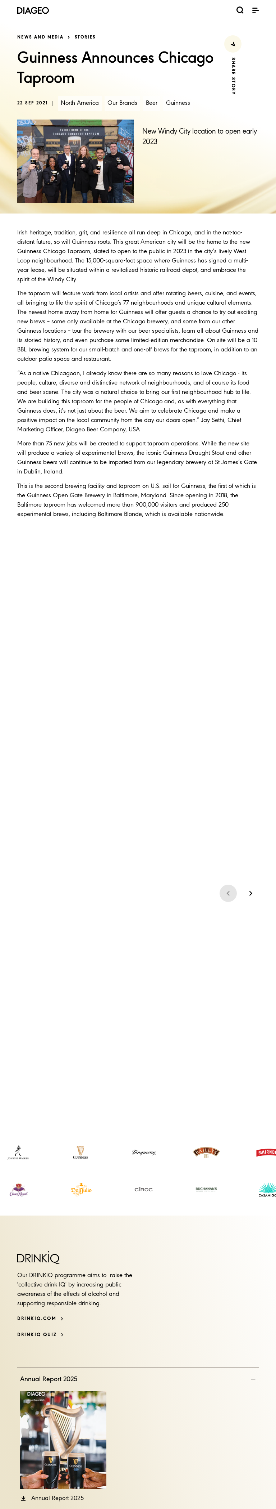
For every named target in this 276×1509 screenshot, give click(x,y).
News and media (40, 37)
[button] (52, 1498)
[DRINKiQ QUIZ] (40, 1334)
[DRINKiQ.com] (40, 1318)
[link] (18, 1152)
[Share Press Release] (233, 44)
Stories (85, 37)
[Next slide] (250, 893)
